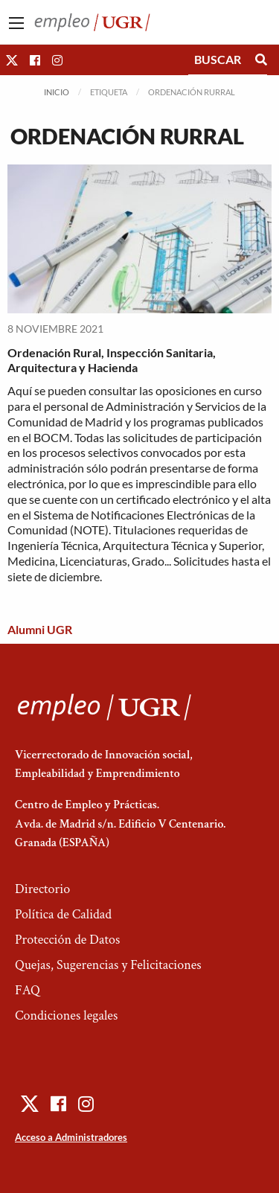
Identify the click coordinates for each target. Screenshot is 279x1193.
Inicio (56, 92)
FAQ (27, 990)
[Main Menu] (16, 23)
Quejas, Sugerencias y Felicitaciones (108, 964)
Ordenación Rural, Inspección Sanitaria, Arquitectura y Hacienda (111, 360)
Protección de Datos (67, 939)
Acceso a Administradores (71, 1137)
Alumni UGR (39, 629)
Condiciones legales (66, 1015)
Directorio (42, 889)
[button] (12, 60)
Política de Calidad (63, 914)
